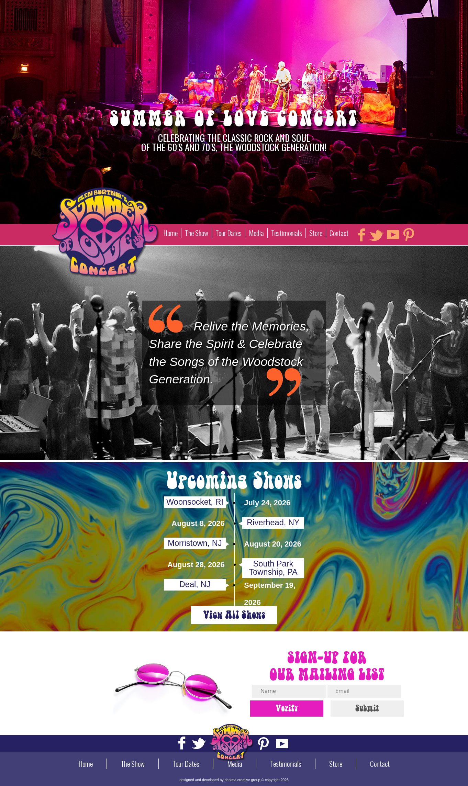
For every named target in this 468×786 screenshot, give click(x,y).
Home (171, 233)
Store (315, 233)
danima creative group (242, 780)
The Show (196, 233)
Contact (339, 233)
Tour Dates (228, 233)
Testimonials (286, 233)
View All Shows (234, 615)
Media (256, 233)
